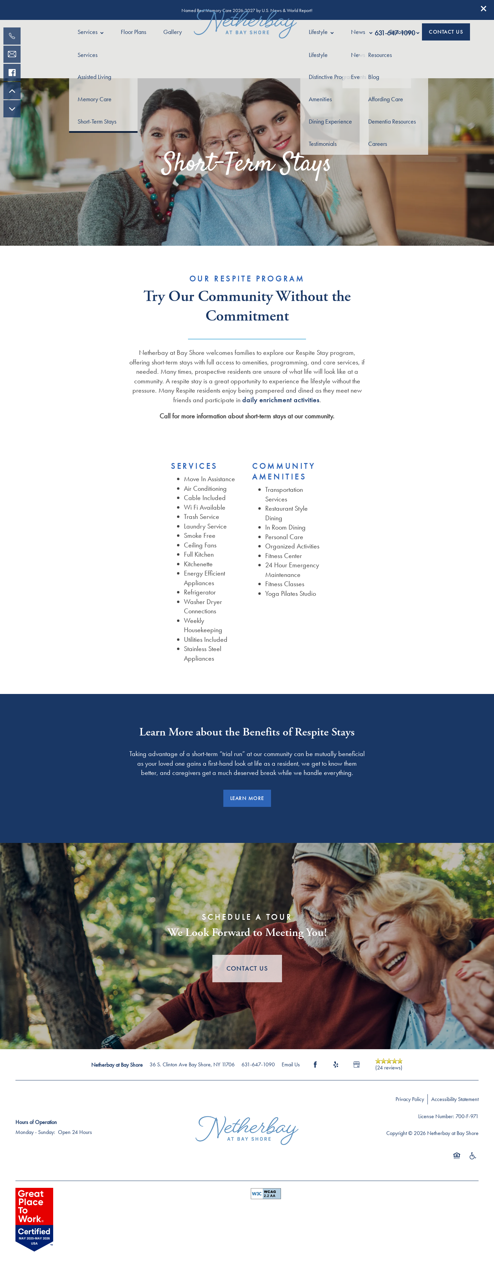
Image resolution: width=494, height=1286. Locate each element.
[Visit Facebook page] (315, 1064)
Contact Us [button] (247, 968)
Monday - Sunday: (35, 1132)
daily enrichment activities (280, 399)
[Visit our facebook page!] (12, 72)
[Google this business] (356, 1064)
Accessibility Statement (455, 1099)
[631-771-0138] (12, 36)
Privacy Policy (410, 1099)
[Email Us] (12, 54)
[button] (483, 8)
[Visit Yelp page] (335, 1064)
